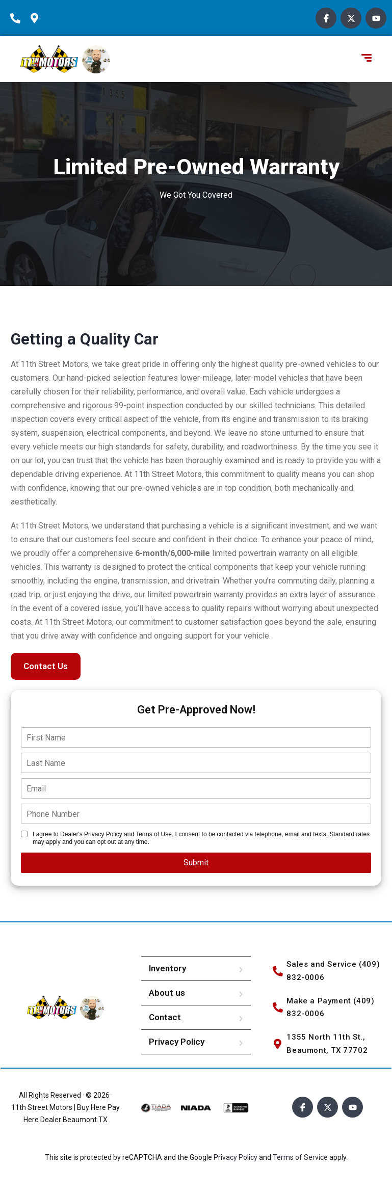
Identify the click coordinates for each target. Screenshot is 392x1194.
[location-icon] (38, 18)
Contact (165, 1017)
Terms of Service (301, 1157)
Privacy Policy (176, 1042)
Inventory (167, 968)
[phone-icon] (17, 18)
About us (167, 993)
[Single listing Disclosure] (24, 834)
